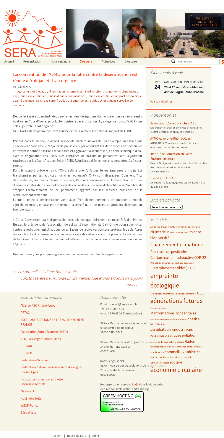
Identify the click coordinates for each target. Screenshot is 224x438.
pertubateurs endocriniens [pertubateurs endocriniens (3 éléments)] (171, 329)
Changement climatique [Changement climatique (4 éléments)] (176, 244)
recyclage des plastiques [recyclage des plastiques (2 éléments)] (162, 346)
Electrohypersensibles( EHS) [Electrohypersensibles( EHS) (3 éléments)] (173, 267)
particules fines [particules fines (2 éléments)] (157, 324)
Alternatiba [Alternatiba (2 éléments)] (181, 232)
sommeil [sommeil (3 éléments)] (172, 351)
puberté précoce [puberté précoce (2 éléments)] (176, 341)
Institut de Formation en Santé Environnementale (171, 156)
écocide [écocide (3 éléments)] (176, 362)
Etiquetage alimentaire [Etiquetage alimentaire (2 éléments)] (161, 293)
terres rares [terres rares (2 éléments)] (168, 357)
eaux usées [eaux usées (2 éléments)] (189, 262)
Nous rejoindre (60, 61)
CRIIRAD (26, 346)
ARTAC (25, 313)
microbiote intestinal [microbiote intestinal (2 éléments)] (160, 319)
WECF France (30, 405)
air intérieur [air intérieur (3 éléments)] (159, 231)
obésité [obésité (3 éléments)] (193, 318)
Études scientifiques (33, 96)
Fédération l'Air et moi (35, 360)
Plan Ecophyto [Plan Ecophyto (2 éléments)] (157, 335)
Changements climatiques (120, 91)
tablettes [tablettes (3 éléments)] (192, 351)
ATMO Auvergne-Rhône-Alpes (170, 138)
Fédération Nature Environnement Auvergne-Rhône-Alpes (51, 369)
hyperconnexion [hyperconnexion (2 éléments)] (158, 308)
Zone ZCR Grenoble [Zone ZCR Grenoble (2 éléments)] (159, 362)
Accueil (9, 61)
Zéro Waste (29, 412)
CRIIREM (26, 353)
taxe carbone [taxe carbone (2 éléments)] (156, 357)
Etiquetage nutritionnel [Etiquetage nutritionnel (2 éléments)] (184, 293)
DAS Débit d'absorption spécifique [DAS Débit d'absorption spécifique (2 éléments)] (166, 262)
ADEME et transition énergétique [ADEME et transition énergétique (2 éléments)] (184, 226)
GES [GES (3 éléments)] (200, 293)
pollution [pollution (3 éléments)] (189, 335)
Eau (15, 96)
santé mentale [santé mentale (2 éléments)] (157, 352)
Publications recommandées (67, 96)
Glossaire (131, 61)
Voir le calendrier (161, 101)
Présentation (32, 61)
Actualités (108, 61)
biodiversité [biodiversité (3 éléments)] (159, 237)
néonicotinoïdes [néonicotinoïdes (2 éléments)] (179, 319)
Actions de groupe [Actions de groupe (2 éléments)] (158, 226)
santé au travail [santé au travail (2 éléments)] (194, 346)
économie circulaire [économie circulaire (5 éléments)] (176, 370)
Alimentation (57, 91)
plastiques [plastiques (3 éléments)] (173, 335)
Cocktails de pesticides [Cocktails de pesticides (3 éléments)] (169, 251)
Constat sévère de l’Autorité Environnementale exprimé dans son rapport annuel (81, 281)
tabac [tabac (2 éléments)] (182, 352)
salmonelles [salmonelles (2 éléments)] (180, 346)
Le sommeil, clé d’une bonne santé (45, 271)
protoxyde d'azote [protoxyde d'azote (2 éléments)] (159, 341)
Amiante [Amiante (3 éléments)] (194, 231)
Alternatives (75, 91)
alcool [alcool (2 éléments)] (172, 232)
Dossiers (86, 61)
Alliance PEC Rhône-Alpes (38, 305)
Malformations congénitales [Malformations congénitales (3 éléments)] (173, 313)
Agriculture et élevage (32, 91)
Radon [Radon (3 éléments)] (190, 341)
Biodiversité (93, 91)
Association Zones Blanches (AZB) (174, 123)
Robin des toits (31, 398)
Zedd (135, 384)
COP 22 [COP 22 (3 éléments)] (200, 257)
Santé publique (25, 100)
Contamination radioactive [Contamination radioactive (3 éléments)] (172, 257)
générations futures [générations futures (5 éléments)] (176, 301)
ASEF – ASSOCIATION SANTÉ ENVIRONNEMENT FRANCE (53, 322)
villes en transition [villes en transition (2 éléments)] (184, 357)
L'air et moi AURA (161, 178)
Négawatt (27, 391)
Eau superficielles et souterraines (66, 100)
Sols (39, 100)
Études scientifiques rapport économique (115, 96)
